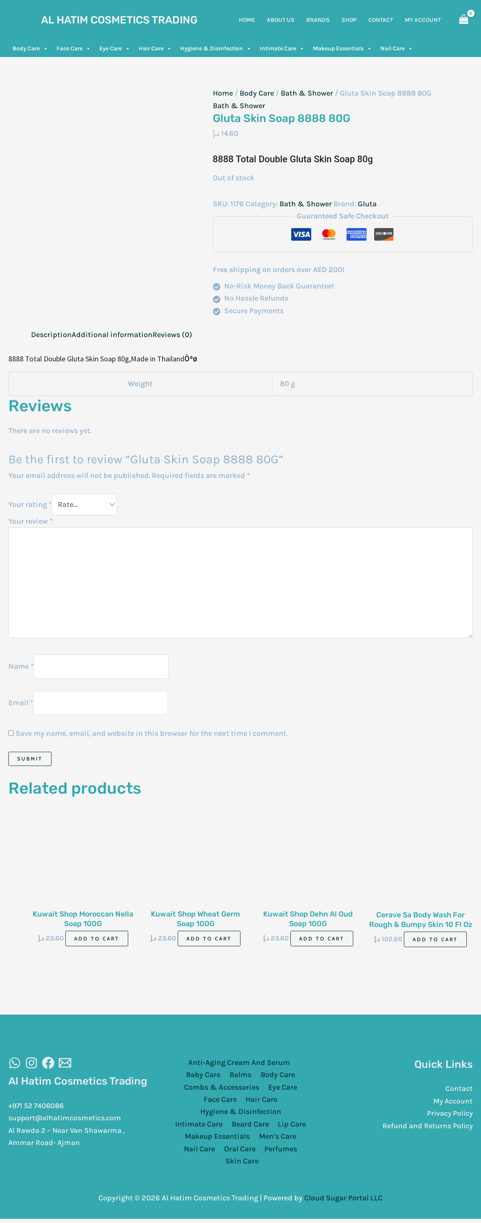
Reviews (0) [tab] (172, 334)
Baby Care (205, 1076)
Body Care (30, 48)
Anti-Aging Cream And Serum (239, 1064)
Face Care (74, 48)
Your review (30, 521)
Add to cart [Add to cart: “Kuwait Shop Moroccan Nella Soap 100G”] (96, 940)
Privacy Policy (449, 1115)
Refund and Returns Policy (427, 1127)
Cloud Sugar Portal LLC (343, 1200)
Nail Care (396, 48)
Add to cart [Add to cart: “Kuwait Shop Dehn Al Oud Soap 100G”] (321, 940)
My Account (452, 1103)
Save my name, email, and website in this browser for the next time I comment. (151, 735)
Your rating (30, 504)
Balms (240, 1076)
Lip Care (291, 1126)
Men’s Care (276, 1139)
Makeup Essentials (342, 48)
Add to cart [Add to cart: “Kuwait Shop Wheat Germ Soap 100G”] (209, 940)
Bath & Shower (307, 93)
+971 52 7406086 (37, 1107)
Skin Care (242, 1163)
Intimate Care (282, 48)
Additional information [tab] (112, 334)
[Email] (65, 1065)
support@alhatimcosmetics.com (65, 1120)
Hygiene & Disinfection (215, 48)
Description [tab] (51, 334)
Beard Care (250, 1126)
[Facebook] (48, 1065)
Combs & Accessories (222, 1089)
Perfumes (279, 1151)
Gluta (367, 203)
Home (223, 93)
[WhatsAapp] (14, 1065)
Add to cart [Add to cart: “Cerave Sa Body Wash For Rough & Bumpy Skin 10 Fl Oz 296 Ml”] (435, 941)
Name (21, 667)
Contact (459, 1090)
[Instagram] (31, 1065)
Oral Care (240, 1151)
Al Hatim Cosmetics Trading (119, 20)
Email (20, 704)
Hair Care (155, 48)
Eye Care (114, 48)
